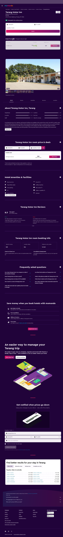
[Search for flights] (2, 9)
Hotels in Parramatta (12, 483)
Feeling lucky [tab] (29, 467)
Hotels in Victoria (33, 9)
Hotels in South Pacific (17, 9)
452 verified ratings (19, 20)
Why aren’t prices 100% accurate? (34, 503)
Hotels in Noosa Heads (38, 481)
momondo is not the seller (34, 499)
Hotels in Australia (25, 9)
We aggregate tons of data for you (34, 501)
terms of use (23, 451)
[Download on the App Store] (50, 517)
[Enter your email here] (35, 442)
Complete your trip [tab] (39, 467)
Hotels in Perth (37, 476)
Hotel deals (9, 9)
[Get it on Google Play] (50, 514)
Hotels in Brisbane (11, 476)
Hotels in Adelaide (11, 479)
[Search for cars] (2, 15)
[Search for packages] (2, 17)
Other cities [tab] (11, 467)
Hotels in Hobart (37, 479)
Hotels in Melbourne (38, 474)
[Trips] (2, 21)
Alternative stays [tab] (20, 467)
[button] (2, 5)
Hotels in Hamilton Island (39, 483)
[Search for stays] (2, 12)
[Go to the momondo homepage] (9, 5)
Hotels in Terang (40, 9)
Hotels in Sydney (11, 474)
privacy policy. (29, 451)
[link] (34, 330)
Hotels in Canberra (12, 481)
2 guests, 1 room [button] (12, 27)
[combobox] (35, 435)
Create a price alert (24, 324)
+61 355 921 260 (10, 18)
